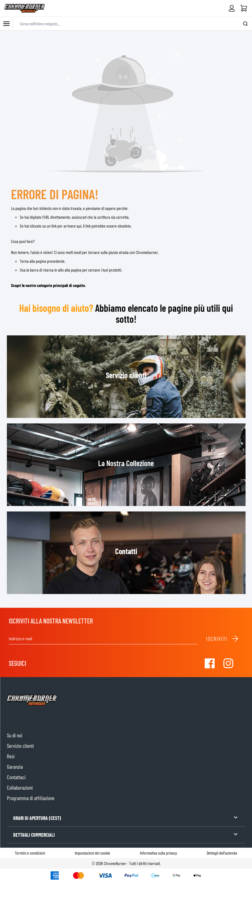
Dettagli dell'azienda (222, 852)
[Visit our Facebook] (210, 663)
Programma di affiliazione (30, 798)
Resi (11, 756)
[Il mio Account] (232, 8)
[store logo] (24, 8)
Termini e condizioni (30, 852)
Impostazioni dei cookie (92, 852)
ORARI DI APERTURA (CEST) (126, 817)
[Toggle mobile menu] (6, 23)
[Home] (244, 8)
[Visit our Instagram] (228, 663)
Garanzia (15, 766)
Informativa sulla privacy (158, 852)
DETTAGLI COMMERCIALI (126, 834)
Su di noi (14, 735)
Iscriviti (222, 638)
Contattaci (16, 777)
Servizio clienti (20, 745)
